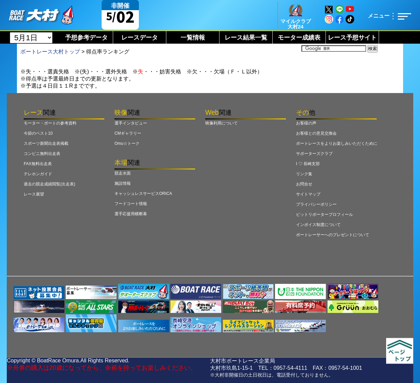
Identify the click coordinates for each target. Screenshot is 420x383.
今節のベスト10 (38, 133)
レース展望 (34, 194)
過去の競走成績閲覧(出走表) (49, 184)
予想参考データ (86, 37)
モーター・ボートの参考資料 (50, 123)
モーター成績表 (299, 37)
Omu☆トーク (127, 143)
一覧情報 (193, 37)
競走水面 (122, 173)
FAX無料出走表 (38, 163)
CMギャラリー (127, 133)
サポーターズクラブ (314, 153)
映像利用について (221, 123)
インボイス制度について (318, 224)
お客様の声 (306, 123)
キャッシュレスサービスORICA (143, 193)
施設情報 (122, 183)
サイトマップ (308, 194)
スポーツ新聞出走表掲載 (46, 143)
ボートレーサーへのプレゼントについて (332, 234)
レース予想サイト (352, 37)
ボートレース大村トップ (50, 51)
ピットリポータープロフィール (324, 214)
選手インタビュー (130, 123)
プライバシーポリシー (316, 204)
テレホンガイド (38, 174)
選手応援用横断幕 (130, 213)
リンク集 (304, 174)
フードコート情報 (130, 203)
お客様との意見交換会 (316, 133)
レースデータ (139, 37)
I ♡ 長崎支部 (308, 163)
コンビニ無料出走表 (42, 153)
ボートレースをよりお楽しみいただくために (336, 143)
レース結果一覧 (246, 37)
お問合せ (304, 184)
